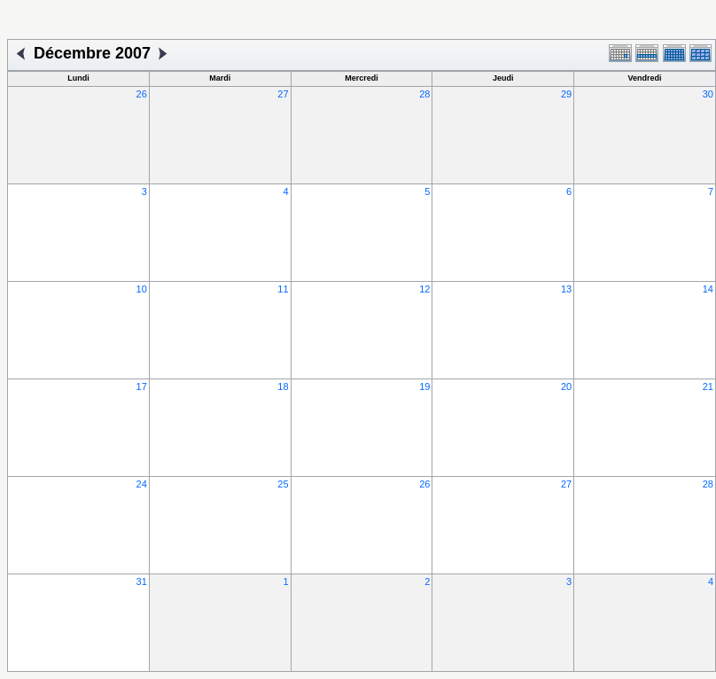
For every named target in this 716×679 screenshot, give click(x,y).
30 (708, 94)
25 (282, 484)
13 (566, 289)
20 (566, 386)
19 (424, 386)
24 (141, 484)
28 (424, 94)
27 (282, 94)
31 (141, 581)
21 (708, 386)
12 (424, 289)
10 (141, 289)
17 (141, 386)
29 (566, 94)
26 (141, 94)
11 (282, 289)
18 (282, 386)
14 (708, 289)
